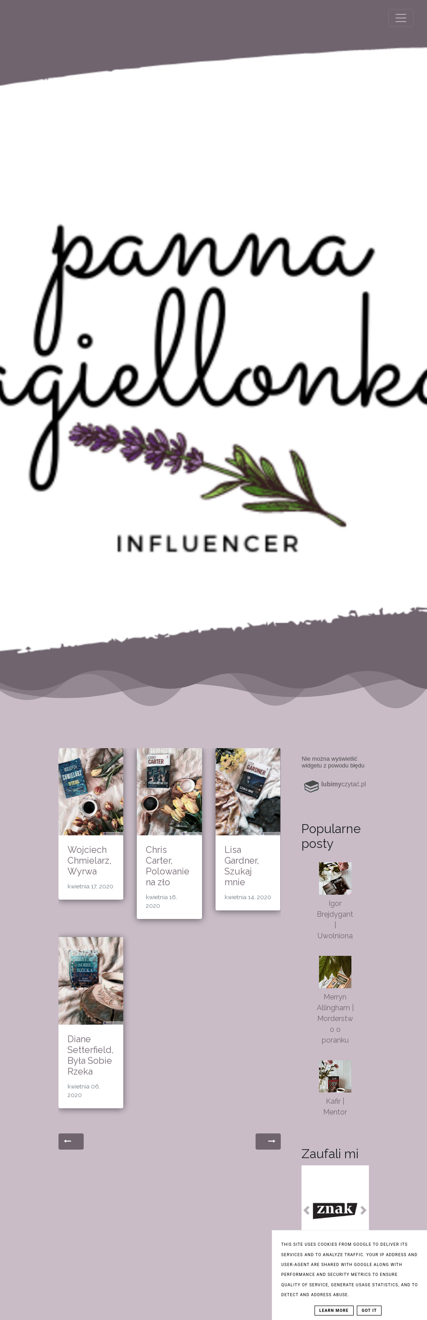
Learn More (334, 1310)
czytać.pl (343, 784)
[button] (306, 1210)
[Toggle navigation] (401, 18)
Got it (369, 1310)
